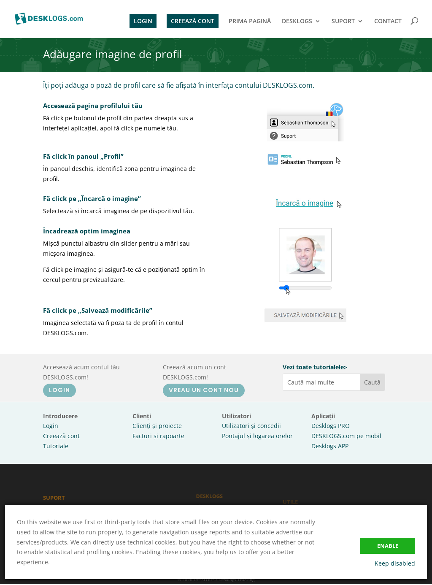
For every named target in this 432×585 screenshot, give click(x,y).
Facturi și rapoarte (158, 436)
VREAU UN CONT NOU (204, 390)
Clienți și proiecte (157, 426)
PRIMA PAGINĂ (250, 21)
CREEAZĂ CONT (192, 21)
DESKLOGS (297, 21)
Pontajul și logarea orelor (257, 436)
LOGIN (143, 21)
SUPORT (343, 21)
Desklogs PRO (330, 426)
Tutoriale (55, 446)
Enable (387, 546)
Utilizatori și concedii (251, 426)
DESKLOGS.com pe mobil (346, 436)
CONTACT (388, 21)
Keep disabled (395, 563)
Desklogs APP (329, 446)
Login (50, 426)
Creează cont (61, 436)
